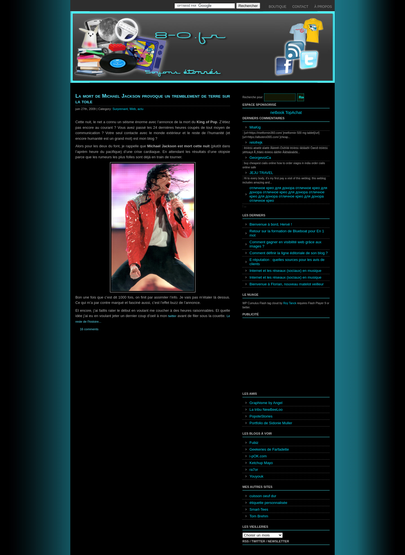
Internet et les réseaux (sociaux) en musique (285, 271)
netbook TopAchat (286, 112)
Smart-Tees (258, 509)
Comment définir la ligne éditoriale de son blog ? (288, 253)
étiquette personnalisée (268, 503)
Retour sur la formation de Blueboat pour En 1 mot (286, 233)
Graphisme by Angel (265, 403)
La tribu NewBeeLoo (266, 409)
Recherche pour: (252, 97)
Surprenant (120, 109)
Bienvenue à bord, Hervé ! (270, 224)
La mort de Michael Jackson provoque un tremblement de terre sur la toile (152, 98)
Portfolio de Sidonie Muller (270, 423)
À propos (323, 7)
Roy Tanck (289, 303)
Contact (300, 7)
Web (132, 109)
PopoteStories (261, 416)
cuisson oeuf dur (262, 496)
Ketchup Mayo (261, 463)
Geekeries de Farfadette (269, 449)
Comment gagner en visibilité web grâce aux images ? (285, 244)
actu (140, 109)
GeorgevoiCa (260, 157)
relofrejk (255, 142)
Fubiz (253, 443)
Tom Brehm (258, 516)
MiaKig (255, 127)
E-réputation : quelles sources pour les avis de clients (287, 262)
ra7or (253, 469)
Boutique (278, 7)
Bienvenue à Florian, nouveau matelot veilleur (286, 284)
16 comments (89, 329)
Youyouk (256, 476)
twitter (172, 316)
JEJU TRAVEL (261, 173)
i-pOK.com (258, 456)
